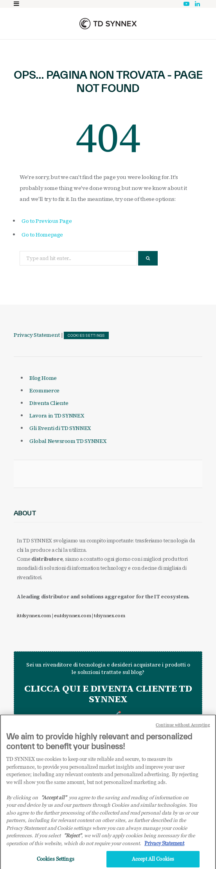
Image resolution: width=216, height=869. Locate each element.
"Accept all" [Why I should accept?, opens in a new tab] (54, 800)
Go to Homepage (42, 234)
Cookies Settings (86, 336)
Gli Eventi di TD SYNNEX (60, 428)
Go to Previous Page (47, 221)
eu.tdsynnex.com (72, 615)
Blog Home (43, 378)
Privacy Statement (37, 335)
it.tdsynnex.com (34, 615)
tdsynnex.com (109, 615)
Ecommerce (44, 390)
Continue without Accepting (183, 728)
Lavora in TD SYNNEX (56, 415)
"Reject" (72, 839)
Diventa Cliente (48, 403)
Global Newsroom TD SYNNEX (67, 441)
